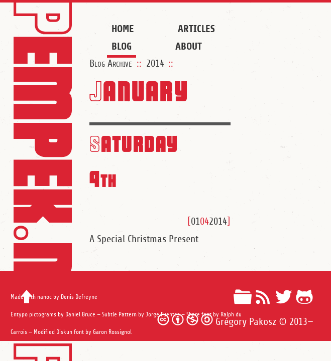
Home (123, 29)
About (188, 46)
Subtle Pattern (119, 314)
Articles (196, 29)
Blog (122, 46)
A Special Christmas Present (143, 239)
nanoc (44, 297)
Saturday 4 (133, 160)
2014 (155, 63)
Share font (198, 314)
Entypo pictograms (33, 314)
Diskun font (70, 332)
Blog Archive (110, 63)
